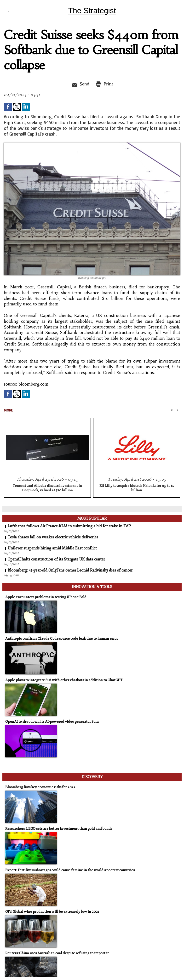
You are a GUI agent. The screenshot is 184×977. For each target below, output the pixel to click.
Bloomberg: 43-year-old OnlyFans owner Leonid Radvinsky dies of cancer (70, 570)
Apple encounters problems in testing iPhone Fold (45, 597)
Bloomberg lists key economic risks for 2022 (40, 787)
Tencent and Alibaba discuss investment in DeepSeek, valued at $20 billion (47, 488)
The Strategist (92, 10)
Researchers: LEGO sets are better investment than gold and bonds (58, 828)
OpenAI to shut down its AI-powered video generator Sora (52, 721)
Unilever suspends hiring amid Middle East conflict (52, 548)
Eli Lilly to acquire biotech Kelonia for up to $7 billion (136, 488)
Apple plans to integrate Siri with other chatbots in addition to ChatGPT (63, 680)
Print (104, 84)
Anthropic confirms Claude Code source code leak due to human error (61, 638)
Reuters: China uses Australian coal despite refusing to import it (57, 953)
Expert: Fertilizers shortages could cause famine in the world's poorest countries (70, 870)
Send (80, 84)
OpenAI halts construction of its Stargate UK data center (56, 559)
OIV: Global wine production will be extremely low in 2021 (52, 911)
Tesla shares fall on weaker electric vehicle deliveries (53, 537)
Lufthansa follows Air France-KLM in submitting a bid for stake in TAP (69, 526)
